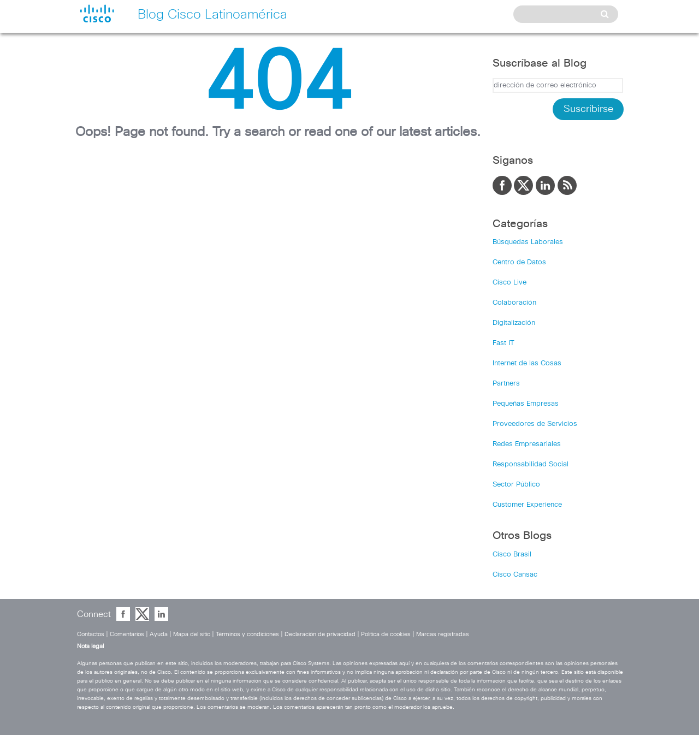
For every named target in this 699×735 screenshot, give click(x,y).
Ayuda (159, 634)
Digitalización (514, 323)
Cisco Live (509, 282)
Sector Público (516, 484)
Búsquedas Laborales (528, 242)
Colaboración (514, 302)
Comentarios (127, 634)
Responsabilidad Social (530, 464)
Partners (506, 383)
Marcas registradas (442, 634)
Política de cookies (386, 634)
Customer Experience (527, 504)
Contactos (90, 634)
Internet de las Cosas (527, 363)
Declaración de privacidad (320, 634)
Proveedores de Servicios (535, 424)
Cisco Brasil (512, 554)
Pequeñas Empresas (526, 403)
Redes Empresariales (527, 444)
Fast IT (503, 343)
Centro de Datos (519, 262)
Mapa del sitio (191, 634)
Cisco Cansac (515, 574)
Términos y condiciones (247, 634)
